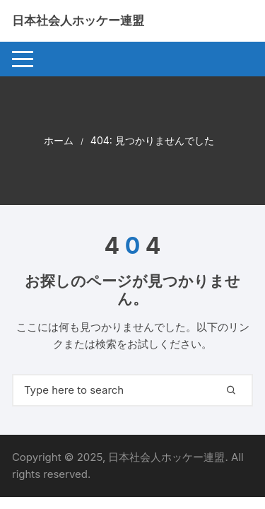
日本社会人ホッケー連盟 (78, 20)
